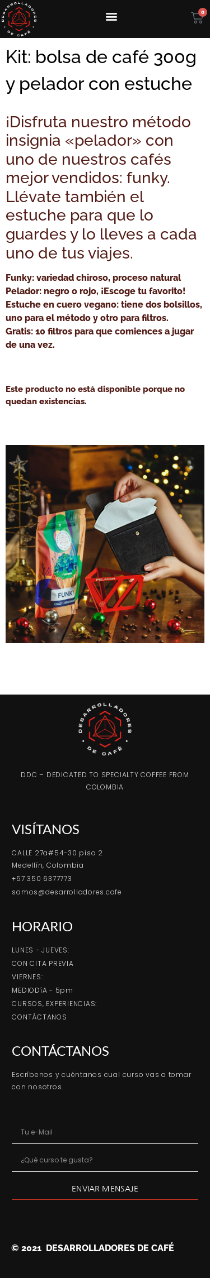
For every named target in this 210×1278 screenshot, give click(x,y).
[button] (111, 16)
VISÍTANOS (46, 829)
